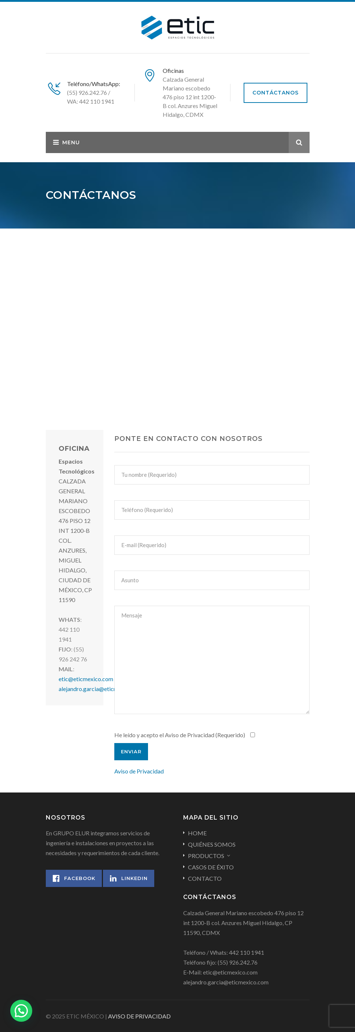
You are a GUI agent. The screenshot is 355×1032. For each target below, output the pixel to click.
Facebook (74, 878)
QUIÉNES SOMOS (212, 844)
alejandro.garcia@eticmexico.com (101, 688)
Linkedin (129, 878)
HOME (197, 832)
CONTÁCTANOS (275, 92)
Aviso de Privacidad (139, 771)
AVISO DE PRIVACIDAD (139, 1016)
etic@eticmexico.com (86, 678)
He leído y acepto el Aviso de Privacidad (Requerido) (185, 734)
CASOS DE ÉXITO (211, 867)
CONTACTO (205, 878)
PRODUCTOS (206, 855)
